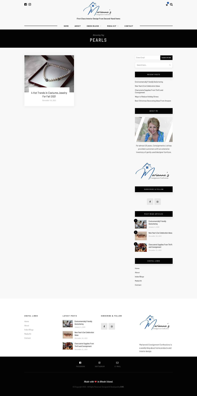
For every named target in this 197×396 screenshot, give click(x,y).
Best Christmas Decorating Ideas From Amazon (153, 101)
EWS (122, 387)
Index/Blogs (93, 26)
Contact (129, 26)
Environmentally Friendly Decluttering (149, 82)
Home (66, 26)
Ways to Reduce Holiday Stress (147, 97)
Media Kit (111, 26)
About (78, 26)
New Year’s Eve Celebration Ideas (147, 86)
